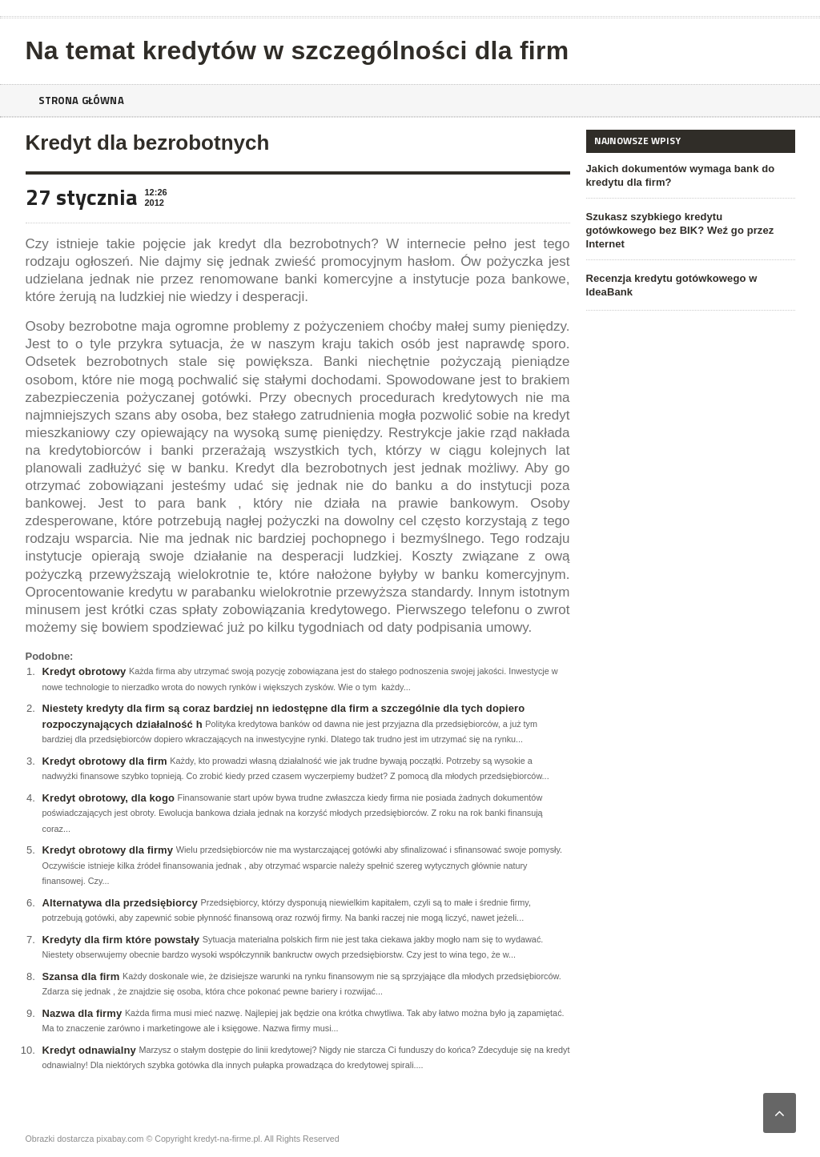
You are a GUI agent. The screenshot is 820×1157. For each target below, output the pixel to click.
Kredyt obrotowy (83, 671)
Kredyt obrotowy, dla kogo (107, 798)
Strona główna (84, 100)
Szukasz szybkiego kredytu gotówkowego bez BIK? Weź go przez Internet (690, 223)
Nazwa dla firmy (81, 1013)
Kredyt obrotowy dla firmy (106, 850)
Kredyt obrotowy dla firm (104, 761)
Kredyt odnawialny (88, 1050)
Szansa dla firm (80, 976)
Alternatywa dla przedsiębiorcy (118, 903)
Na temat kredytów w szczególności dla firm (293, 50)
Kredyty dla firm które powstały (120, 940)
